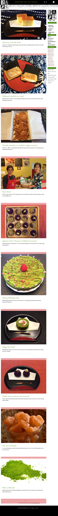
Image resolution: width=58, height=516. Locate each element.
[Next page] (27, 501)
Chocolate (49, 71)
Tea (53, 80)
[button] (20, 6)
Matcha (55, 79)
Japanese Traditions (51, 79)
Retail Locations (50, 80)
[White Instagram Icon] (44, 2)
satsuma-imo (49, 82)
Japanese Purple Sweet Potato (52, 75)
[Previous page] (20, 501)
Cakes (53, 69)
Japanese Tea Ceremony (51, 77)
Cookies (52, 71)
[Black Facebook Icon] (52, 20)
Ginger (49, 73)
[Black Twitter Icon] (54, 20)
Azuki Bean (49, 69)
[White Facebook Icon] (46, 2)
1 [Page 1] (22, 500)
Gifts (55, 71)
